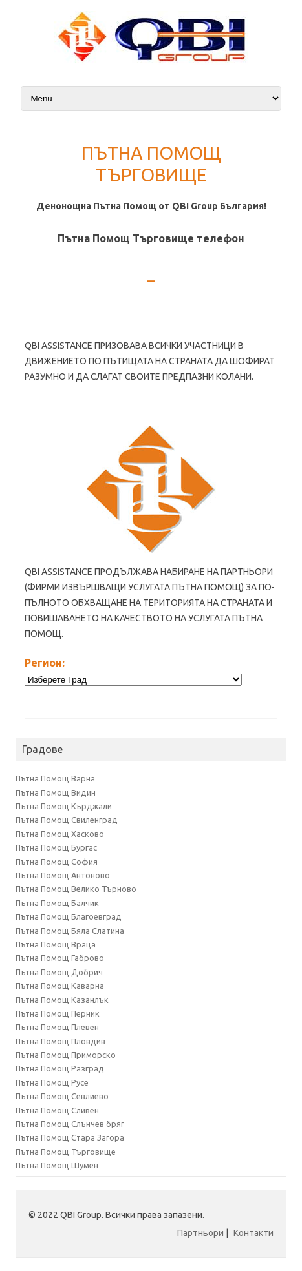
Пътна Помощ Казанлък (62, 999)
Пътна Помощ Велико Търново (76, 888)
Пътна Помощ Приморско (66, 1054)
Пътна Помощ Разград (60, 1068)
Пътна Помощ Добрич (59, 971)
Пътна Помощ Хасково (60, 833)
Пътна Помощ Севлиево (62, 1095)
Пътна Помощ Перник (58, 1013)
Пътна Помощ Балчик (57, 902)
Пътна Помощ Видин (56, 792)
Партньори (200, 1233)
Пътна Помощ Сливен (57, 1110)
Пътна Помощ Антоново (63, 875)
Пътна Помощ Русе (52, 1082)
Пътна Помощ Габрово (60, 957)
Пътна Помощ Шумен (57, 1165)
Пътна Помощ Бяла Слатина (70, 930)
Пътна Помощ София (57, 861)
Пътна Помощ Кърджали (64, 806)
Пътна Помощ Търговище (66, 1151)
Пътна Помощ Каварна (60, 985)
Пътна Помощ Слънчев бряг (70, 1123)
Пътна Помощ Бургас (56, 847)
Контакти (253, 1233)
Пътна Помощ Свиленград (67, 819)
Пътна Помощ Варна (55, 778)
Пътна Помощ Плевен (57, 1026)
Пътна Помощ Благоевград (69, 916)
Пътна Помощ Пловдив (60, 1041)
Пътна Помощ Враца (56, 944)
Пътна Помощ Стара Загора (70, 1137)
